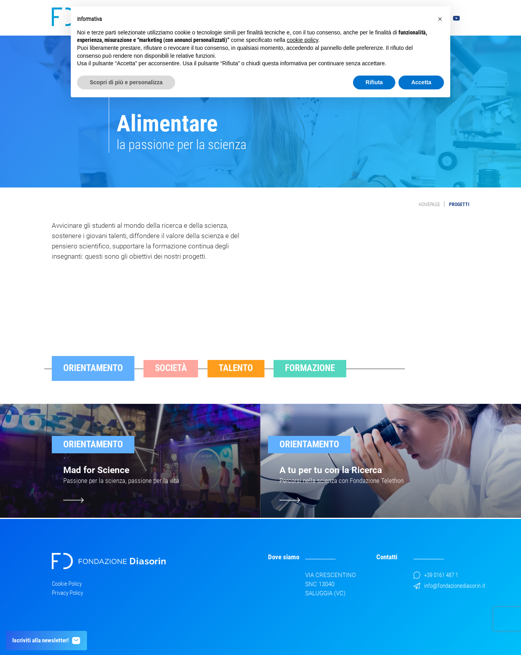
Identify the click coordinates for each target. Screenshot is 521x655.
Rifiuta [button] (374, 82)
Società (171, 378)
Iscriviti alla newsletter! (46, 640)
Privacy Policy (67, 592)
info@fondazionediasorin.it (449, 585)
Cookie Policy (67, 583)
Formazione (310, 378)
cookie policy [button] (302, 40)
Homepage (429, 204)
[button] (440, 19)
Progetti (459, 204)
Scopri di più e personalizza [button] (126, 82)
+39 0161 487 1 (435, 575)
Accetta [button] (421, 82)
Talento (236, 378)
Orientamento (93, 378)
